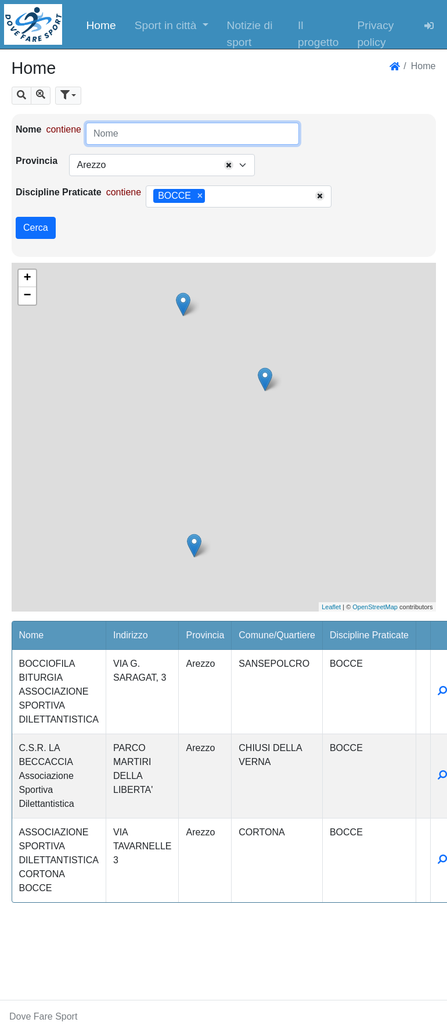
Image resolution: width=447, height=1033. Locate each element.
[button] (171, 24)
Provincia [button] (205, 635)
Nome (28, 129)
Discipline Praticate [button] (369, 635)
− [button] (27, 296)
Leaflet (331, 606)
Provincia (36, 161)
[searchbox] (211, 196)
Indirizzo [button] (130, 635)
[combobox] (162, 165)
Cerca (35, 228)
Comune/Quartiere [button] (277, 635)
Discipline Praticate (59, 192)
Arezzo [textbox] (91, 165)
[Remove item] (200, 196)
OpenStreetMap (375, 606)
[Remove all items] (228, 165)
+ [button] (27, 278)
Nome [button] (31, 635)
